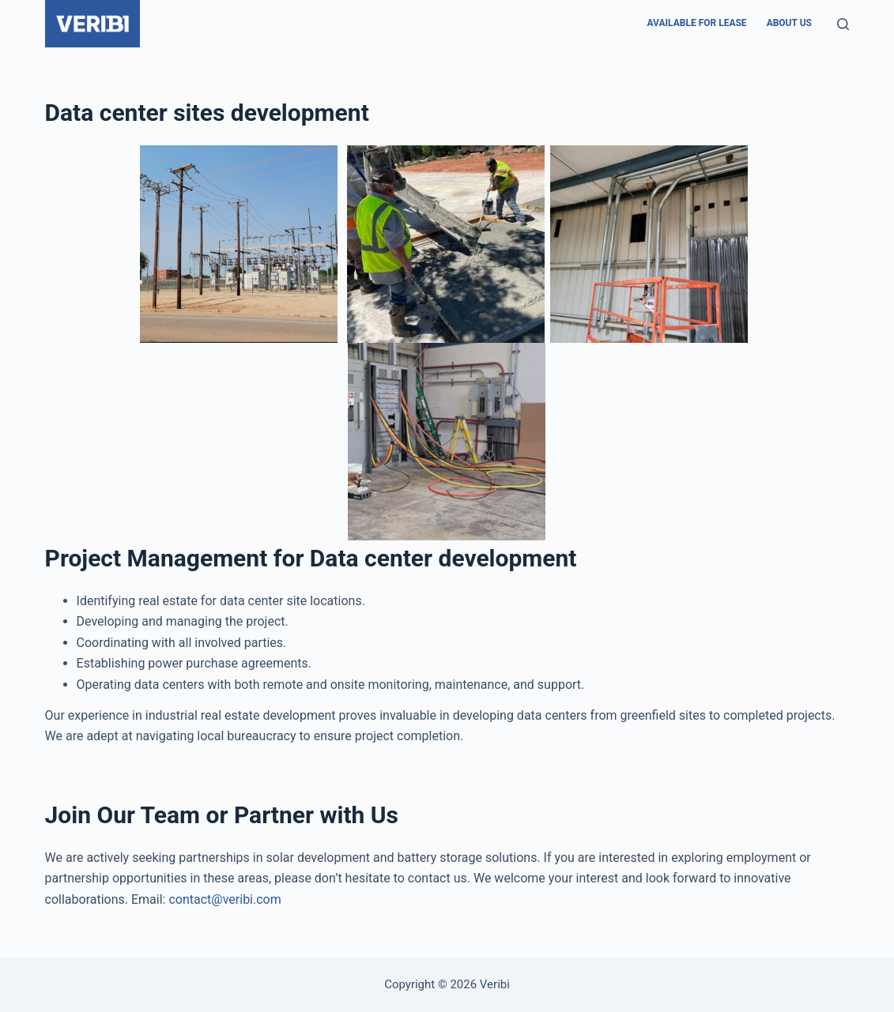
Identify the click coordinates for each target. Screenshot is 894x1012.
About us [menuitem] (789, 22)
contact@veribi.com (224, 899)
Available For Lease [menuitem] (697, 22)
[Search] (843, 24)
